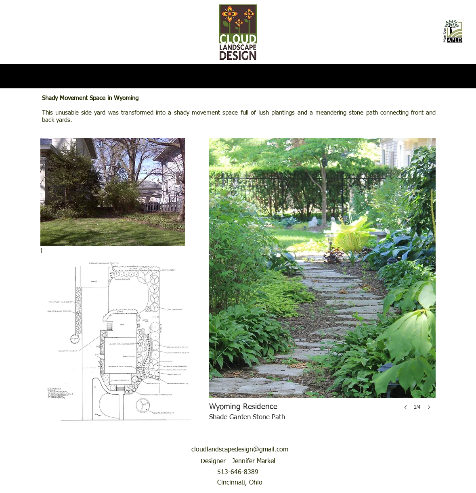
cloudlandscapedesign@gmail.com (239, 450)
